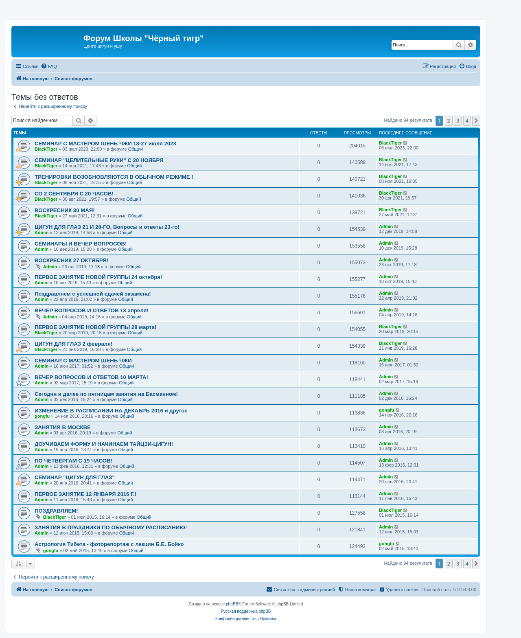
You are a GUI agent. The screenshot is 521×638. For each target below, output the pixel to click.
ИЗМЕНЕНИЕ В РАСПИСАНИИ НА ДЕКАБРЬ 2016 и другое (111, 411)
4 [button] (467, 120)
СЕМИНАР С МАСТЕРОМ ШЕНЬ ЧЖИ (83, 360)
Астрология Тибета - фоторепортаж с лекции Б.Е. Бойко (109, 544)
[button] (476, 120)
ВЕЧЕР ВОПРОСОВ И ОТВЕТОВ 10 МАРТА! (91, 377)
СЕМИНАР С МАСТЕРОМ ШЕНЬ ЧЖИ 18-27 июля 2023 (105, 143)
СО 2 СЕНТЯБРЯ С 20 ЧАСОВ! (74, 194)
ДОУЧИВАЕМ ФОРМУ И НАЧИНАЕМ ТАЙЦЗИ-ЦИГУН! (104, 444)
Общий (135, 149)
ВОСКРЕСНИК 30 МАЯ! (65, 210)
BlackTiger (46, 149)
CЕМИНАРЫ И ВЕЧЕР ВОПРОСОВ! (81, 244)
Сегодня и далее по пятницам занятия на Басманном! (106, 394)
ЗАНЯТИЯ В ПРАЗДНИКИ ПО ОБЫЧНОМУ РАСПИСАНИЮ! (111, 527)
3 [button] (457, 120)
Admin (41, 232)
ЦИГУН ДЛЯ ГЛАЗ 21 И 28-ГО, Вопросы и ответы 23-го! (107, 227)
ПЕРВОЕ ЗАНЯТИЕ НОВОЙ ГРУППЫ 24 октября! (98, 277)
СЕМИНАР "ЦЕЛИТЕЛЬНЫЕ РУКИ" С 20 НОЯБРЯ (99, 160)
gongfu (42, 416)
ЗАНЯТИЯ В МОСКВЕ (63, 427)
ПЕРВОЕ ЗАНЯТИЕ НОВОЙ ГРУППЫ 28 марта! (95, 327)
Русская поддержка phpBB (246, 611)
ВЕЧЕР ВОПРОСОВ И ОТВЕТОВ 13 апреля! (92, 310)
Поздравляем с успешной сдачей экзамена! (93, 294)
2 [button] (448, 120)
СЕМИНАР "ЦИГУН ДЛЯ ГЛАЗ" (75, 477)
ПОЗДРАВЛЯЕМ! (56, 511)
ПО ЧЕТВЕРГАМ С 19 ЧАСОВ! (73, 461)
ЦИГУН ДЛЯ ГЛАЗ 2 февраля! (73, 344)
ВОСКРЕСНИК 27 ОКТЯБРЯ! (71, 260)
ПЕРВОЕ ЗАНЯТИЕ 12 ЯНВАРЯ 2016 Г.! (85, 494)
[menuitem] (49, 66)
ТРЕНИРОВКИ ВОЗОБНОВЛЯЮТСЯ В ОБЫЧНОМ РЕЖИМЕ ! (114, 177)
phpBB (232, 604)
